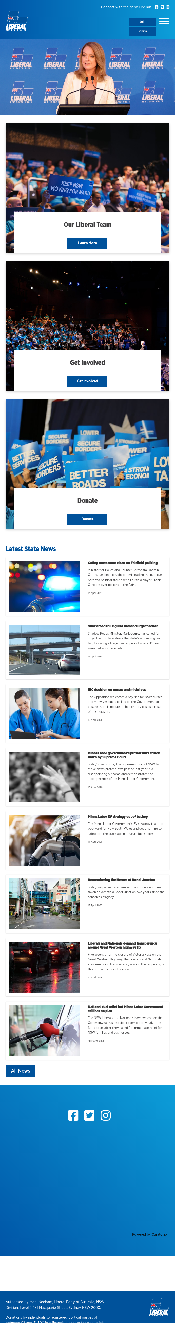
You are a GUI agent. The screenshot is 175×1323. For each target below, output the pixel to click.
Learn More (87, 243)
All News (20, 1071)
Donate (142, 31)
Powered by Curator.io (149, 1234)
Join (142, 21)
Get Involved (87, 381)
